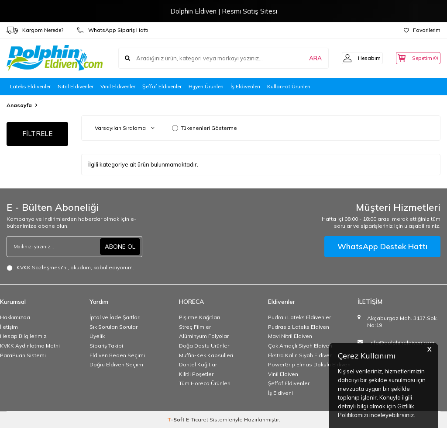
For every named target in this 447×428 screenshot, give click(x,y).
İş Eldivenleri (245, 86)
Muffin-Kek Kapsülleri (206, 355)
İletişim (9, 327)
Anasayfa (19, 105)
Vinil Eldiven (283, 374)
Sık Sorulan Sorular (113, 327)
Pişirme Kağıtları (199, 317)
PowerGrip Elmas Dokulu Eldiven (309, 364)
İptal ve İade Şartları (115, 317)
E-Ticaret (197, 419)
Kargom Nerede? (35, 30)
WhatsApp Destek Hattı (382, 246)
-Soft (176, 419)
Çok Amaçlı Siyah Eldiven (300, 345)
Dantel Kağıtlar (198, 364)
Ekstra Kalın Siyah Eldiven (300, 355)
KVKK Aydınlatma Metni (30, 345)
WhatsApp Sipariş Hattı (112, 30)
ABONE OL (120, 247)
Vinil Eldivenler (117, 86)
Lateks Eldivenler (30, 86)
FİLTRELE (37, 134)
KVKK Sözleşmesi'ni (42, 267)
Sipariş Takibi (106, 345)
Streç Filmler (195, 327)
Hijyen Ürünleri (206, 86)
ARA (304, 58)
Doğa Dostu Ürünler (204, 345)
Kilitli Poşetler (196, 374)
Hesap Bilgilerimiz (23, 336)
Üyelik (97, 336)
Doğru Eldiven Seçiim (116, 364)
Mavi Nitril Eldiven (290, 336)
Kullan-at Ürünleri (288, 86)
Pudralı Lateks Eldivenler (299, 317)
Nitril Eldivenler (75, 86)
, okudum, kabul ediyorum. (70, 267)
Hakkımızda (15, 317)
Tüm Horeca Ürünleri (204, 383)
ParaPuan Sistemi (23, 355)
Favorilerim (422, 30)
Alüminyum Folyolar (204, 336)
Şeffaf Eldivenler (162, 86)
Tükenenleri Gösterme (204, 128)
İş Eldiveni (280, 393)
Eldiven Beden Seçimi (117, 355)
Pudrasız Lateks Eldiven (298, 327)
